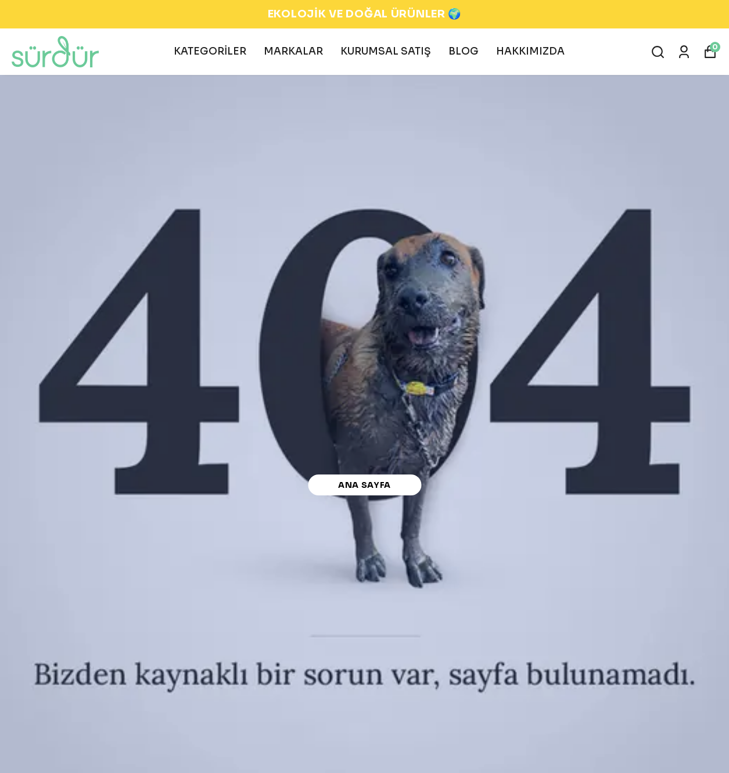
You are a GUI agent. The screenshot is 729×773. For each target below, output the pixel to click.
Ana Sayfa (364, 485)
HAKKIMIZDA (530, 51)
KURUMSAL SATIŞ (385, 51)
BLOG (463, 51)
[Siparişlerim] (684, 52)
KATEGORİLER (210, 51)
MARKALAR (293, 51)
